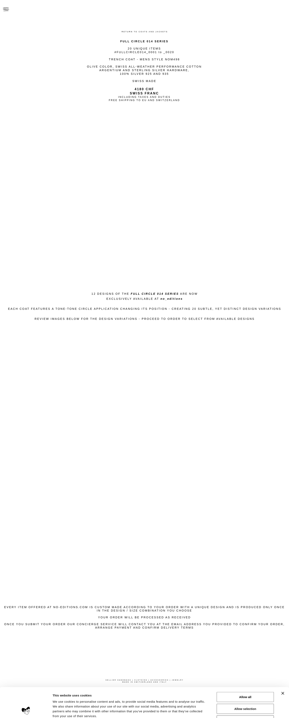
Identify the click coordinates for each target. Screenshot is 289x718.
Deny (245, 692)
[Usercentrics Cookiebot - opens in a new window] (26, 710)
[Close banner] (282, 665)
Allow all (245, 669)
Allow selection (245, 681)
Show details (210, 710)
